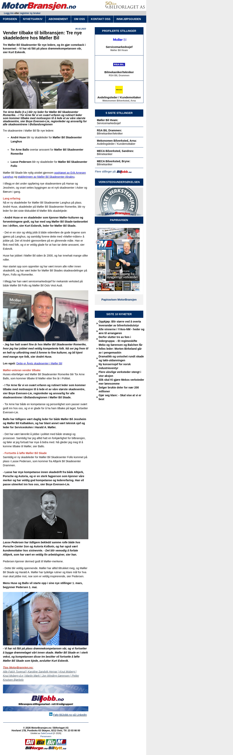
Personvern (45, 736)
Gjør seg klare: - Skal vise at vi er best (120, 397)
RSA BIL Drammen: (109, 130)
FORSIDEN (10, 19)
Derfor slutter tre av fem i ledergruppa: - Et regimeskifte (118, 338)
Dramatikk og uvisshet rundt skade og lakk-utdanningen (121, 358)
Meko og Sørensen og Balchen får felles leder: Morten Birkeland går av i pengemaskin (121, 348)
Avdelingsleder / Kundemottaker (119, 98)
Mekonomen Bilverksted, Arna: (117, 140)
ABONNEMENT (58, 19)
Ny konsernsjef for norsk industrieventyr (115, 366)
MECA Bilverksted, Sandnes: (115, 151)
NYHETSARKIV (32, 19)
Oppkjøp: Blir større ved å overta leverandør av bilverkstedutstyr (120, 323)
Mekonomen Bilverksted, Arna (119, 101)
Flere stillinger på (105, 171)
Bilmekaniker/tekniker (119, 72)
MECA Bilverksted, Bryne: (113, 161)
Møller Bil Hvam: (107, 120)
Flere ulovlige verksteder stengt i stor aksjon (120, 373)
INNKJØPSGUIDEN (128, 19)
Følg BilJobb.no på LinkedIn (70, 714)
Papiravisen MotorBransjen (118, 299)
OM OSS (79, 19)
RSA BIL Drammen (119, 76)
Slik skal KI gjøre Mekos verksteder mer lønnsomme (121, 381)
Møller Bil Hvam (119, 50)
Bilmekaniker (104, 154)
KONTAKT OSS (100, 19)
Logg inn (9, 13)
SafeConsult (47, 733)
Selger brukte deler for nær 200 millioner (119, 389)
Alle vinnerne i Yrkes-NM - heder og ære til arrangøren (121, 331)
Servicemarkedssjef (119, 47)
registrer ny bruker (30, 13)
